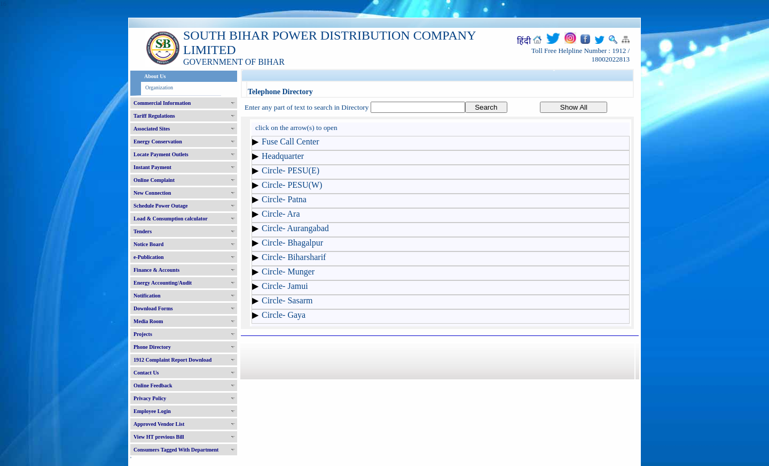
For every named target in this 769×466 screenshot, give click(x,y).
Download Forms (153, 308)
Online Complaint (154, 180)
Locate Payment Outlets (161, 154)
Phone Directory (152, 347)
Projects (143, 334)
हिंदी (524, 40)
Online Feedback (153, 385)
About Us (155, 76)
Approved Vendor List (159, 424)
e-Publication (149, 257)
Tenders (143, 231)
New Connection (152, 193)
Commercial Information (162, 103)
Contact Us (146, 373)
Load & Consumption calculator (171, 218)
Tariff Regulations (154, 116)
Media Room (148, 321)
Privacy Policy (150, 398)
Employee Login (152, 411)
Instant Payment (152, 167)
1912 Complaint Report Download (172, 360)
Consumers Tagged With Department (176, 450)
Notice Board (148, 244)
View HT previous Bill (159, 437)
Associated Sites (152, 129)
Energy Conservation (158, 141)
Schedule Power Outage (160, 206)
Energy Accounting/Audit (163, 283)
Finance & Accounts (156, 270)
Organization (159, 87)
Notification (147, 296)
